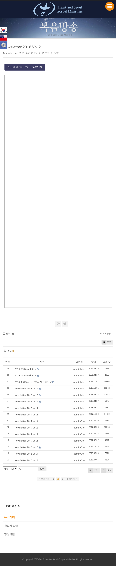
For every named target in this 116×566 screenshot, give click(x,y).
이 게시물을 (105, 333)
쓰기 (93, 470)
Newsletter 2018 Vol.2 (22, 46)
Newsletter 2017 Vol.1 (26, 440)
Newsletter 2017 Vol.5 (26, 414)
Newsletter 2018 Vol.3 (26, 395)
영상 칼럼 (10, 534)
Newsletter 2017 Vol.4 (26, 421)
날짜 (93, 361)
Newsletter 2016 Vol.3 (26, 460)
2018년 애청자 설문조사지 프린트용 (33, 382)
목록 (106, 342)
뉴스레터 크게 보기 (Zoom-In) (25, 67)
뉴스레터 (9, 517)
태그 (106, 470)
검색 (42, 468)
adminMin (11, 53)
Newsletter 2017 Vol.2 (26, 434)
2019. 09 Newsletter (25, 369)
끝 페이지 (72, 479)
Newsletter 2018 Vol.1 (26, 408)
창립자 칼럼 (11, 525)
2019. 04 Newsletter (25, 375)
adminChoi (79, 421)
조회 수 (107, 361)
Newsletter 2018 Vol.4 (26, 388)
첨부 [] (8, 333)
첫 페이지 (43, 479)
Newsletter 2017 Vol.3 (26, 427)
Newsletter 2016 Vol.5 (26, 447)
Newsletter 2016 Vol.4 (26, 453)
